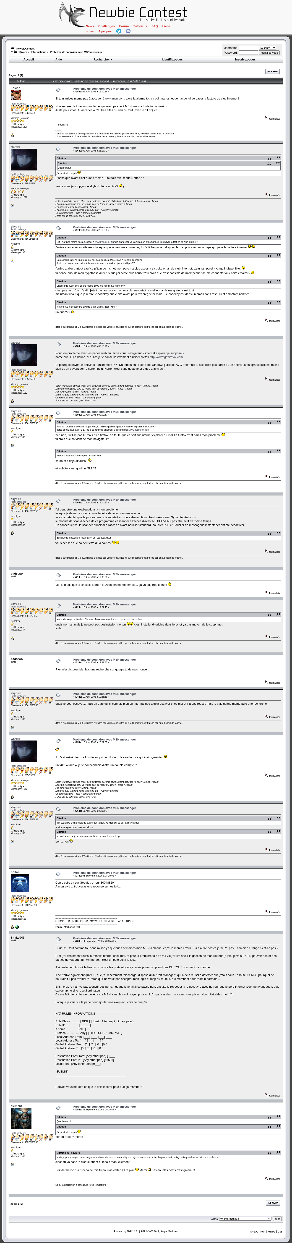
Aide (58, 59)
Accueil (28, 59)
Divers (23, 52)
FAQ (154, 26)
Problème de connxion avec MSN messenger (76, 52)
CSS (280, 1231)
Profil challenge (18, 103)
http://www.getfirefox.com (166, 357)
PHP (263, 1231)
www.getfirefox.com (139, 430)
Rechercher (103, 59)
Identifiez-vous (172, 59)
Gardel (15, 147)
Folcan (15, 88)
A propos (105, 31)
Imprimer (272, 72)
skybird (16, 226)
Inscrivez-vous (245, 59)
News (90, 26)
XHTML (271, 1231)
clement (16, 1106)
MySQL (254, 1231)
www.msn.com (114, 98)
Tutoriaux (140, 26)
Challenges (106, 26)
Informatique (38, 52)
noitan (15, 872)
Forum (124, 26)
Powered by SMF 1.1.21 (126, 1231)
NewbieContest (25, 48)
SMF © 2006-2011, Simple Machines (159, 1231)
